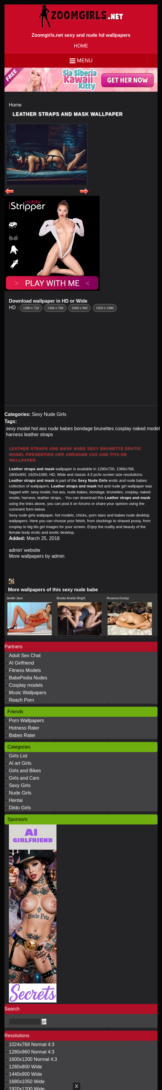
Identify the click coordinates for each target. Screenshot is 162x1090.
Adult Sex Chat (25, 655)
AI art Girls (20, 763)
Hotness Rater (24, 727)
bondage (83, 428)
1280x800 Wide (25, 1066)
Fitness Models (25, 670)
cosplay (123, 428)
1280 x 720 (31, 308)
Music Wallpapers (27, 692)
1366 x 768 (55, 308)
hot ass (39, 428)
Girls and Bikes (25, 770)
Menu (85, 60)
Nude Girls (20, 792)
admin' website (24, 550)
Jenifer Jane (15, 598)
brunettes (104, 428)
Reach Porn (21, 700)
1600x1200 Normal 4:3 (33, 1059)
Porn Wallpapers (26, 720)
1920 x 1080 (105, 308)
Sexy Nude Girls (49, 414)
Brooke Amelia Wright (71, 598)
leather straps (38, 434)
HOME (81, 45)
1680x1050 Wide (27, 1081)
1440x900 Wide (25, 1074)
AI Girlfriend (21, 662)
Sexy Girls (20, 785)
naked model (146, 428)
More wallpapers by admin (37, 556)
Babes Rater (22, 735)
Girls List (18, 755)
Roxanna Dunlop (118, 598)
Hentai (16, 800)
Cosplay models (26, 685)
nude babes (60, 428)
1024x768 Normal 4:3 (31, 1044)
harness (14, 434)
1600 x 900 (79, 308)
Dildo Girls (20, 807)
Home (15, 104)
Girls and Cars (24, 778)
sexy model (18, 428)
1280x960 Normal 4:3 (31, 1051)
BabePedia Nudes (28, 677)
